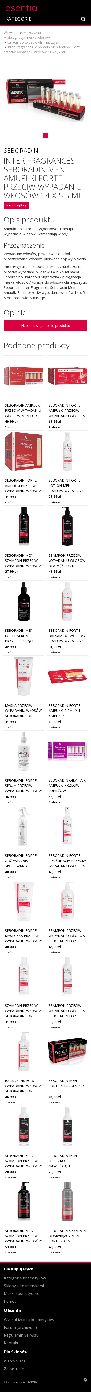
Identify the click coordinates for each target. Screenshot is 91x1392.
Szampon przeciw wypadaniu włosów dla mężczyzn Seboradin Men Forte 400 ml (67, 565)
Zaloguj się (14, 1368)
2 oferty (10, 427)
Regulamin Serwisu (21, 1335)
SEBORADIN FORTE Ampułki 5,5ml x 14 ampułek (65, 710)
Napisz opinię (16, 205)
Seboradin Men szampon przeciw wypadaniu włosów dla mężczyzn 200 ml (23, 565)
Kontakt (11, 1343)
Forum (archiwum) (20, 1327)
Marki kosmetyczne (21, 1293)
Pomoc (10, 1301)
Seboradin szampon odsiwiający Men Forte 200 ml (67, 1235)
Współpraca (14, 1361)
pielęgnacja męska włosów (28, 37)
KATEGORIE (18, 18)
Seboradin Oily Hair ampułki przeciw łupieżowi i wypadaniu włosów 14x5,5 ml (67, 790)
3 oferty (54, 427)
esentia (21, 6)
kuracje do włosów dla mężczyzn (33, 42)
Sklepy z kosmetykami (24, 1285)
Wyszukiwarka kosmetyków (29, 1319)
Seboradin (21, 150)
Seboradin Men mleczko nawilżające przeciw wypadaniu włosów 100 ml (67, 1166)
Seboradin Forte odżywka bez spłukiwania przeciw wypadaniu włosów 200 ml (23, 866)
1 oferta (54, 577)
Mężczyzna (32, 32)
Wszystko (11, 32)
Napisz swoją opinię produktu (45, 325)
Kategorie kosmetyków (25, 1278)
